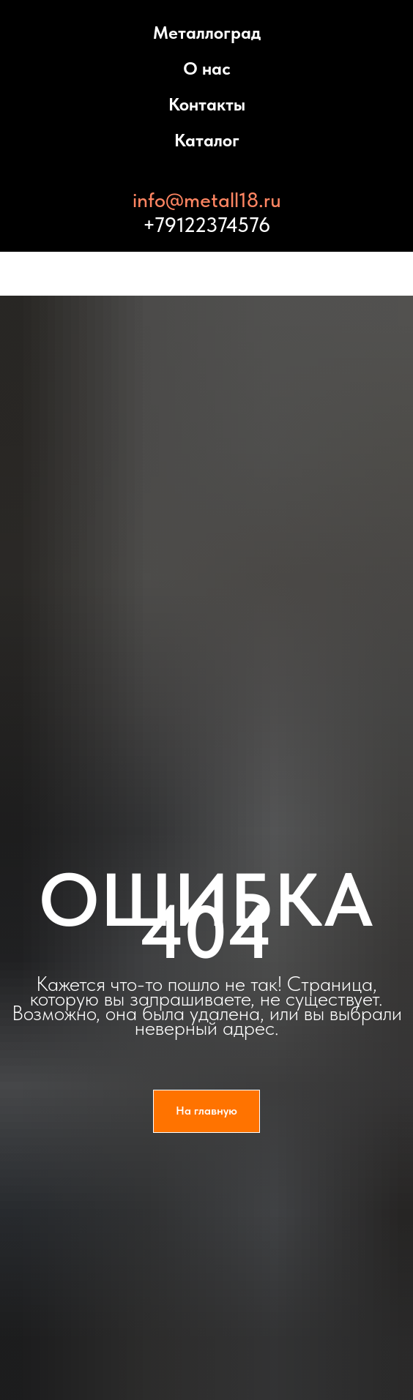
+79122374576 (206, 224)
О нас (207, 68)
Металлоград (207, 32)
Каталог (206, 140)
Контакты (206, 104)
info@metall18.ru (207, 199)
